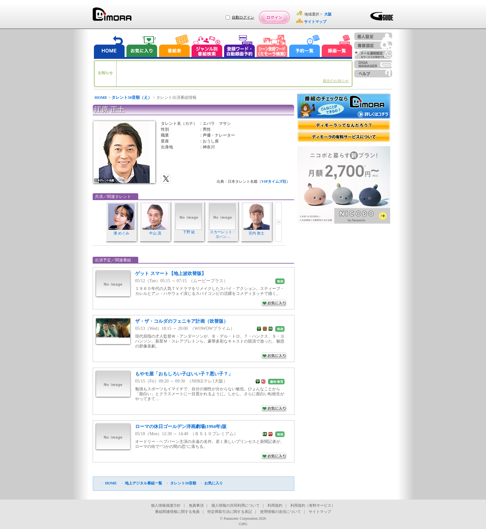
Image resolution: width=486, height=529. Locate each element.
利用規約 (274, 505)
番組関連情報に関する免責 (177, 511)
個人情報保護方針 (166, 505)
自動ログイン (243, 17)
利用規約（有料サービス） (312, 505)
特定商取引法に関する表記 (229, 511)
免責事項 (196, 505)
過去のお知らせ (336, 81)
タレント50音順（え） (132, 97)
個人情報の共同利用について (235, 505)
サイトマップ (320, 511)
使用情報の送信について (280, 511)
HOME (101, 97)
